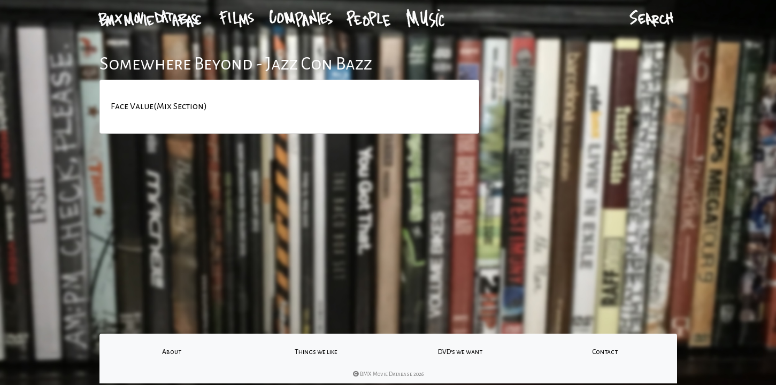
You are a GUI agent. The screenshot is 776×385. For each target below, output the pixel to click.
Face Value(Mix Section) (159, 106)
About (171, 352)
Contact (605, 352)
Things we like (316, 352)
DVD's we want (460, 352)
